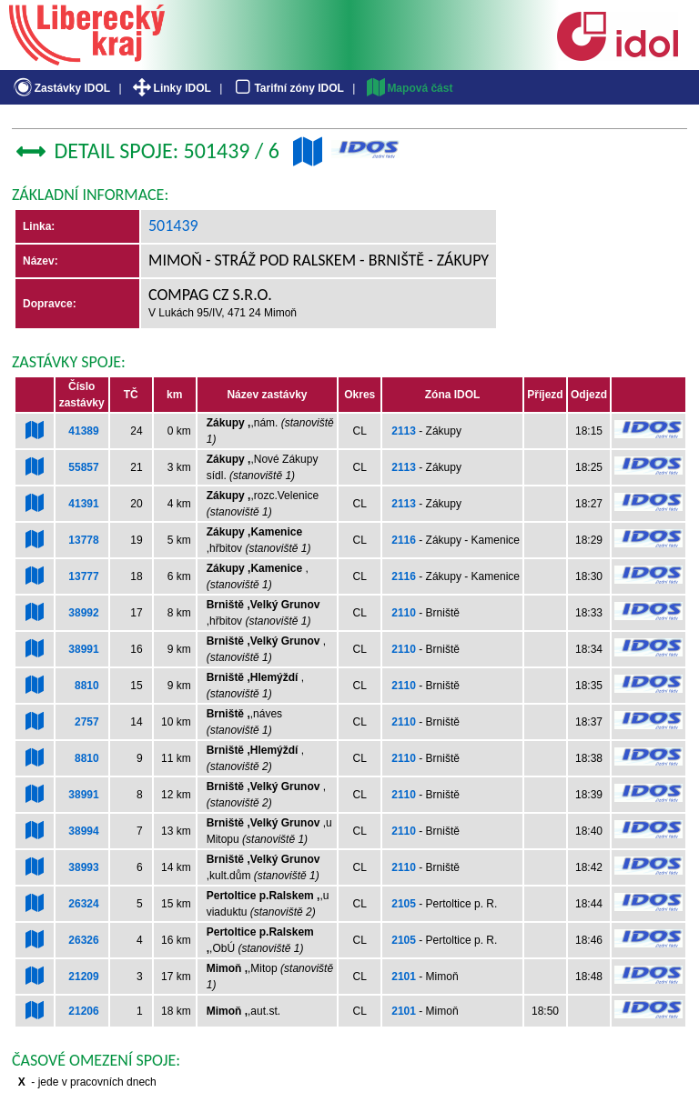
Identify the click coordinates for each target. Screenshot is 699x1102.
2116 (403, 540)
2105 (403, 903)
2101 (403, 976)
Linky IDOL (170, 88)
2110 (403, 612)
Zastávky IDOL (60, 88)
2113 (403, 431)
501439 (173, 225)
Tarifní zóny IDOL (287, 88)
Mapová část (408, 88)
